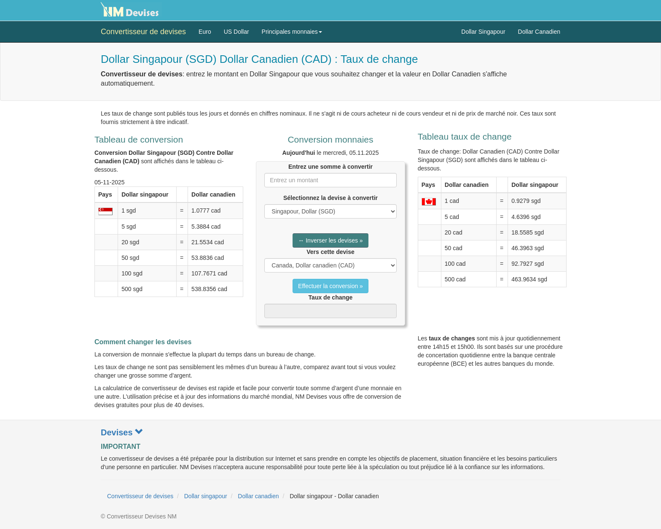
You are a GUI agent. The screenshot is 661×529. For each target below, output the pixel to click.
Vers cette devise (330, 251)
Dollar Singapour (483, 31)
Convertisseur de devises (143, 31)
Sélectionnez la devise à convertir (330, 197)
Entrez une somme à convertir (330, 166)
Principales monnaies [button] (292, 31)
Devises (122, 432)
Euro (205, 31)
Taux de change (331, 297)
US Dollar (236, 31)
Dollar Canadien (539, 31)
